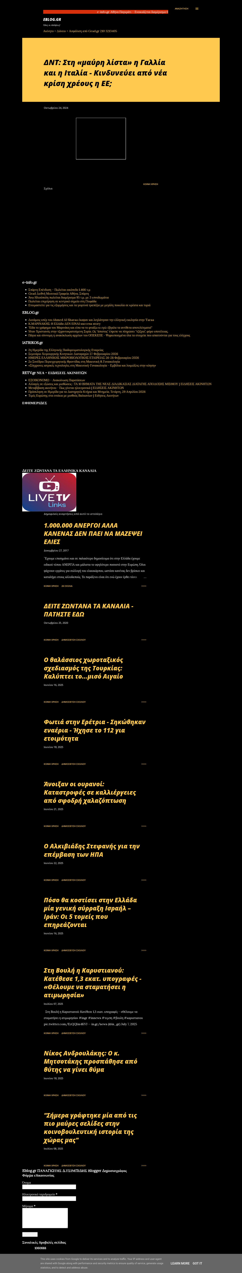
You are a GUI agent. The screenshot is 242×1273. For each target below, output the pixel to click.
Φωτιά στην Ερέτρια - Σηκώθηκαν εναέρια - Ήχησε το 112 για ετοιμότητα (95, 730)
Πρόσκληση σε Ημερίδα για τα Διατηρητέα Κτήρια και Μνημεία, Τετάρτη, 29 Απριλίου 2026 (87, 392)
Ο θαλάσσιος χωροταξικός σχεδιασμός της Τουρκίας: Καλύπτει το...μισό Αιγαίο (83, 667)
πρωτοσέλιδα (41, 467)
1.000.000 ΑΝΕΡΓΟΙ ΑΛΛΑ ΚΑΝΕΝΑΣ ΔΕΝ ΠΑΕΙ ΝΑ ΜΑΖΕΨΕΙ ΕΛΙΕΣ (93, 533)
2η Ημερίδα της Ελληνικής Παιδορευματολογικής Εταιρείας (65, 350)
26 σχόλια (66, 586)
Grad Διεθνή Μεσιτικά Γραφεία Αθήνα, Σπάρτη (58, 293)
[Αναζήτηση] (181, 9)
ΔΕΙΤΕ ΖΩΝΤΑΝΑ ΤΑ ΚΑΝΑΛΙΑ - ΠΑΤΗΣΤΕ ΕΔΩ (88, 610)
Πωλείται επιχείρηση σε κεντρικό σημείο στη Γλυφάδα (62, 301)
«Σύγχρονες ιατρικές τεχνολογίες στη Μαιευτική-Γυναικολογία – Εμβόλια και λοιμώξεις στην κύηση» (92, 365)
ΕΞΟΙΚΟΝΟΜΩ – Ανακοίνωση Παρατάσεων (56, 380)
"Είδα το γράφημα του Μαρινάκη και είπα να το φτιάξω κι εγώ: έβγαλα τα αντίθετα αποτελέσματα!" (90, 327)
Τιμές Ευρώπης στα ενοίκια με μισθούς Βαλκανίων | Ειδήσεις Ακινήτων (73, 395)
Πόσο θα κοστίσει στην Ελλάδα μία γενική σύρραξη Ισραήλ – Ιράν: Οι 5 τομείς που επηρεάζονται (90, 912)
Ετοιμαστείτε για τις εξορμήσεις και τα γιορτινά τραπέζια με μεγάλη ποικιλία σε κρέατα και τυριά (89, 305)
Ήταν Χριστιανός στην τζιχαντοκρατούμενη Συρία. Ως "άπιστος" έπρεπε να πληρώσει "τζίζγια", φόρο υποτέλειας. (98, 331)
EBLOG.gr (52, 19)
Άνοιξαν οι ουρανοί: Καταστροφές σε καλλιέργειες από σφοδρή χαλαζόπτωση (90, 792)
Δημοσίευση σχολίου (73, 639)
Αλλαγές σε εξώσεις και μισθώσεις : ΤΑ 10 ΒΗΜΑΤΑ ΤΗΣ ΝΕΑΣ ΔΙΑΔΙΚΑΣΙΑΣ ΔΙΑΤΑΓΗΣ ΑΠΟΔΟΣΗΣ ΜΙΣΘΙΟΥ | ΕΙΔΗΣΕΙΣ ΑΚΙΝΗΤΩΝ (120, 384)
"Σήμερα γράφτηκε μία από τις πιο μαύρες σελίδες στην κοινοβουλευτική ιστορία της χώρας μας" (90, 1127)
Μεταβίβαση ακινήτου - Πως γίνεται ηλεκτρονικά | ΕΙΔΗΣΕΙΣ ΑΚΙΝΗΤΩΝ (76, 388)
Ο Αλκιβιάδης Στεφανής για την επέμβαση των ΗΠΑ (92, 850)
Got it (197, 1263)
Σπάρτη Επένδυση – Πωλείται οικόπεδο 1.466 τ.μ (59, 290)
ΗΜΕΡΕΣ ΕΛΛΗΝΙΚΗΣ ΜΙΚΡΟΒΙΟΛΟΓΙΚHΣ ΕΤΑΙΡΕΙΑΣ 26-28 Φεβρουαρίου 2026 (83, 358)
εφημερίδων (52, 467)
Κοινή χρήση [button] (150, 184)
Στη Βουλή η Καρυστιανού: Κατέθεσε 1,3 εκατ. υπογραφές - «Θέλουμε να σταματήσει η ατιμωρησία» (92, 982)
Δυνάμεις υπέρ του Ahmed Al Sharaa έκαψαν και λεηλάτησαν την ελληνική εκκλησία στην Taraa (91, 320)
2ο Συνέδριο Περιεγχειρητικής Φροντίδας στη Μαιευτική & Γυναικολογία (74, 361)
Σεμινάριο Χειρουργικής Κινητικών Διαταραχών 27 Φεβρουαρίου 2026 (73, 354)
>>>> (143, 586)
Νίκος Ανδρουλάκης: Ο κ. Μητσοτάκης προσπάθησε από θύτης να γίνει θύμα (90, 1061)
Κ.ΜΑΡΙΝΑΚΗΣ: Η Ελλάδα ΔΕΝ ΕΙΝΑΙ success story (64, 324)
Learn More (180, 1263)
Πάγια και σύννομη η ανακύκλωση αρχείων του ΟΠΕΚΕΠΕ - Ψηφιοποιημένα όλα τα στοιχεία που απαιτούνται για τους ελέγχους (109, 335)
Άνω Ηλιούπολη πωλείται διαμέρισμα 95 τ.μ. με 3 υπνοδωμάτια (68, 297)
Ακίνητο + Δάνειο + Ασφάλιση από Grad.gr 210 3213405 (80, 31)
